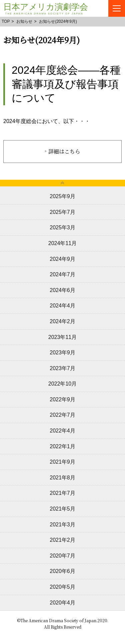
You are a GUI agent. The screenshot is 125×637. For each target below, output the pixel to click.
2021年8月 (62, 477)
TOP (6, 21)
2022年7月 (62, 415)
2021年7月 (62, 493)
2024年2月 (62, 321)
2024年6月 (62, 290)
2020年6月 (62, 571)
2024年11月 (62, 243)
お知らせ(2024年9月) (58, 21)
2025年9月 (62, 196)
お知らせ (24, 21)
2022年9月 (62, 399)
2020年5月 (62, 587)
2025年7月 (62, 212)
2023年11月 (62, 337)
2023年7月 (62, 368)
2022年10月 (62, 384)
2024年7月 (62, 274)
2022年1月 (62, 446)
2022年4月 (62, 430)
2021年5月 (62, 509)
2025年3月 (62, 227)
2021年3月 (62, 524)
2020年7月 (62, 556)
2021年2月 (62, 540)
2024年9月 (62, 259)
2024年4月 (62, 305)
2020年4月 (62, 602)
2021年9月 (62, 462)
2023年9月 (62, 352)
